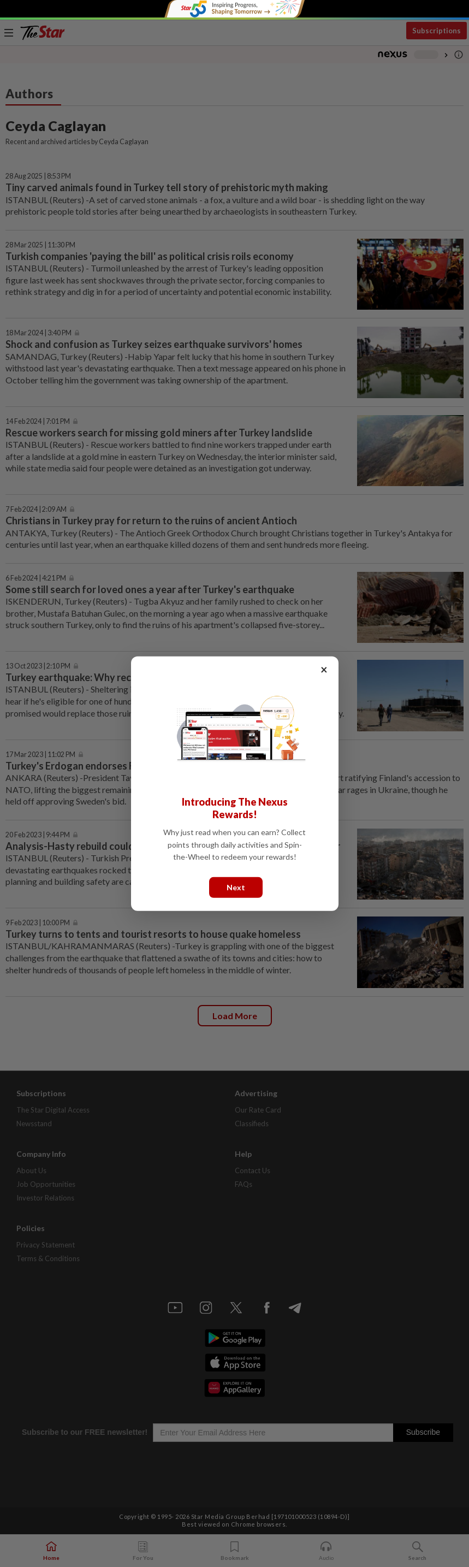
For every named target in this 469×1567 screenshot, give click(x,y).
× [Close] (324, 668)
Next (236, 886)
